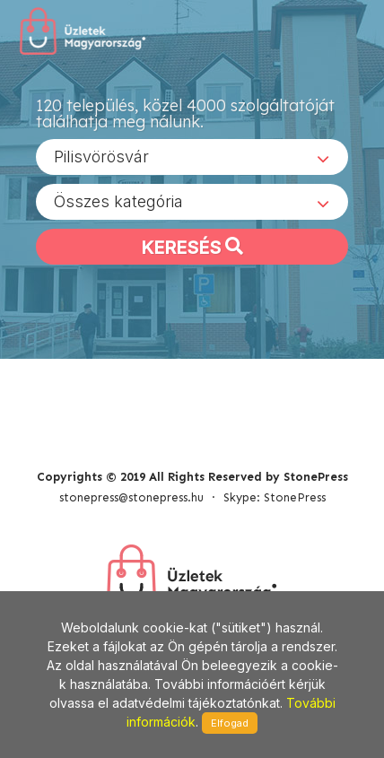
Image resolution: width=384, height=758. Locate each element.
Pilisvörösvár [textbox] (101, 156)
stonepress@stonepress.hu (131, 497)
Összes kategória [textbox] (118, 201)
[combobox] (192, 157)
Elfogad (230, 723)
